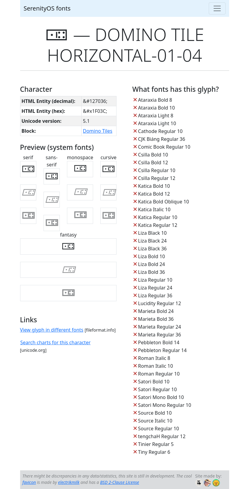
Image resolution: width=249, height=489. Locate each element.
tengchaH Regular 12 (162, 436)
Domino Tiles (97, 131)
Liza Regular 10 (155, 280)
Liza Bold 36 (151, 272)
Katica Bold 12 (154, 193)
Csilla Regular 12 (156, 178)
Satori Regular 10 (157, 389)
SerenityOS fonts (47, 8)
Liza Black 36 (152, 248)
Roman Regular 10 (159, 373)
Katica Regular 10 (157, 217)
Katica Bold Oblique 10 (163, 201)
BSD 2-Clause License (119, 482)
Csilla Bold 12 (153, 162)
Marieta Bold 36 (156, 319)
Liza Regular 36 (155, 295)
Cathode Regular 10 (160, 131)
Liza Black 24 (152, 240)
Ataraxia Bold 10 (156, 107)
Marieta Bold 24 (156, 311)
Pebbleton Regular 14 (162, 350)
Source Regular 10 (158, 428)
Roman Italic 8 (154, 358)
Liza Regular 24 (155, 287)
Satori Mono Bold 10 (161, 397)
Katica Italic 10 (154, 209)
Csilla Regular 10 (156, 170)
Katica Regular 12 (157, 225)
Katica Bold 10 (154, 186)
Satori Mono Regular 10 (164, 405)
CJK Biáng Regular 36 (161, 139)
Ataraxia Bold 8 (155, 100)
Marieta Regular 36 (159, 334)
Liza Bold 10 (151, 256)
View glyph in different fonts (52, 330)
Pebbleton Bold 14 (159, 342)
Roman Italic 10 (155, 366)
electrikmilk (68, 482)
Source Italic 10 (155, 420)
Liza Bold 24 (151, 264)
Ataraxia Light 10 (157, 123)
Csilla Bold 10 (153, 154)
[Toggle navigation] (217, 8)
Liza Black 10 (152, 233)
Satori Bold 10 (154, 381)
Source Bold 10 (155, 413)
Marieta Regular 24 (159, 326)
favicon (29, 482)
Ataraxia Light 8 (155, 115)
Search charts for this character (55, 342)
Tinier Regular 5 (156, 444)
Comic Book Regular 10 (164, 147)
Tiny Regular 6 (154, 452)
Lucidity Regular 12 (159, 303)
